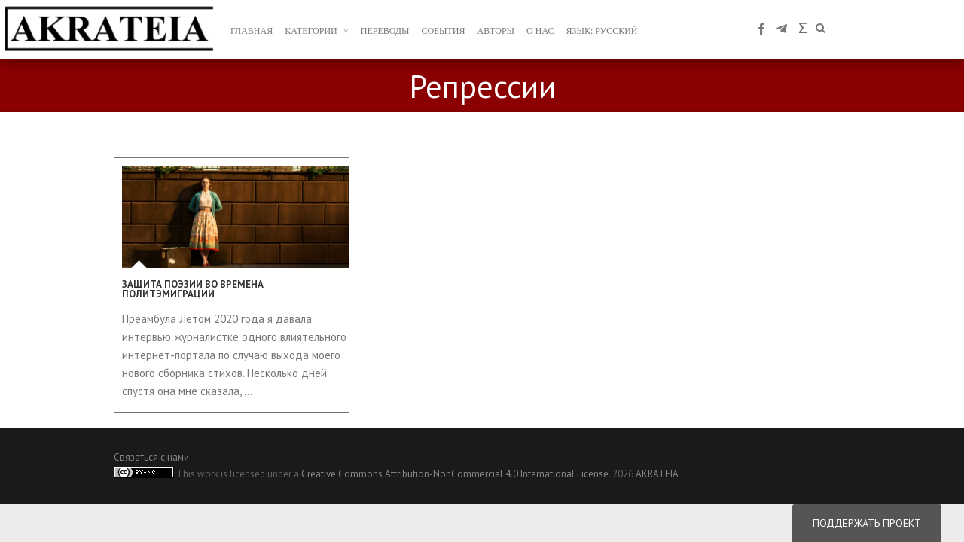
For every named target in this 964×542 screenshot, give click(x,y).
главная (251, 31)
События (443, 31)
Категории (311, 31)
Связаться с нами (151, 457)
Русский (616, 31)
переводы (385, 31)
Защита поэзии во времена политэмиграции (193, 289)
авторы (496, 31)
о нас (540, 31)
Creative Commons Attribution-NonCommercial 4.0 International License (455, 473)
